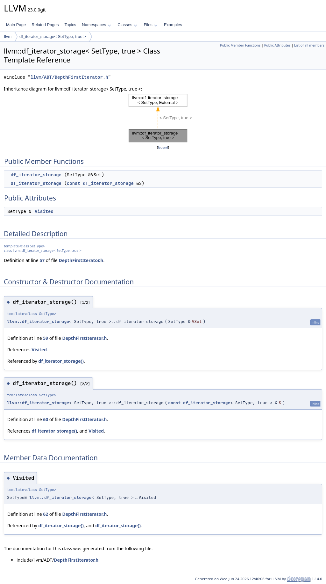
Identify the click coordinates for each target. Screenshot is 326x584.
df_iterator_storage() (61, 361)
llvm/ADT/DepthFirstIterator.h (69, 77)
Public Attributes (277, 45)
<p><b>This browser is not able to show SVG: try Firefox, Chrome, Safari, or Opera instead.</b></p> (163, 118)
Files (150, 24)
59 (45, 338)
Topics (70, 24)
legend (163, 147)
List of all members (309, 45)
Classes (127, 24)
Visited (44, 211)
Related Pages (45, 24)
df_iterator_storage (36, 175)
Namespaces (96, 24)
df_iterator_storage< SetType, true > (52, 36)
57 (42, 260)
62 (45, 514)
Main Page (16, 24)
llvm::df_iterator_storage (38, 321)
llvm (7, 36)
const (73, 183)
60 (45, 419)
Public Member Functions (240, 45)
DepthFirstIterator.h (81, 260)
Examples (173, 24)
